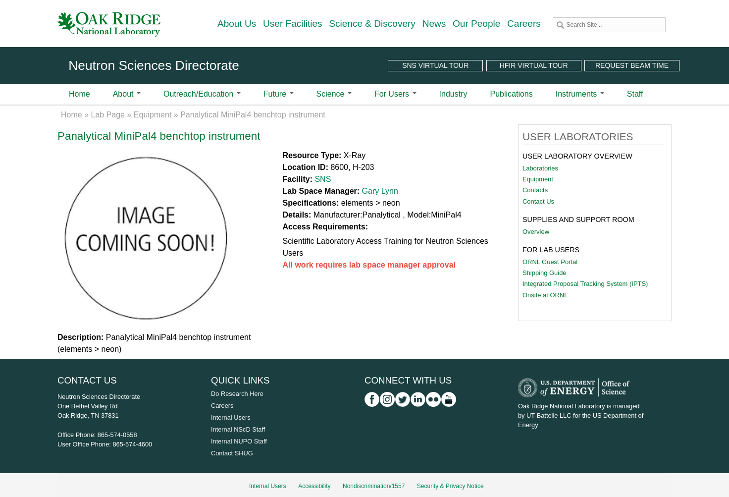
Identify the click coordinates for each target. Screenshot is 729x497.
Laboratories (540, 168)
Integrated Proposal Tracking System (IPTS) (585, 283)
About (127, 94)
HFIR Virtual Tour (534, 65)
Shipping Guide (544, 272)
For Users (395, 94)
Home (79, 94)
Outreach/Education (202, 94)
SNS (322, 179)
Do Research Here (237, 393)
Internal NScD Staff (238, 429)
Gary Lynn (380, 191)
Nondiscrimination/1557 (374, 486)
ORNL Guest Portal (549, 262)
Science (334, 94)
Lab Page (108, 114)
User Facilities (292, 23)
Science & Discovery (372, 23)
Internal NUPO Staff (239, 441)
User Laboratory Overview (577, 156)
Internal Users (231, 417)
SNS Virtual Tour (435, 65)
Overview (535, 231)
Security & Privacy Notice (450, 486)
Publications (511, 94)
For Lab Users (550, 250)
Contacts (535, 190)
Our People (476, 23)
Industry (453, 94)
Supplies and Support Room (578, 219)
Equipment (153, 114)
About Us (236, 23)
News (434, 23)
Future (278, 94)
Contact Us (538, 201)
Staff (635, 94)
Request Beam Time (632, 65)
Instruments (580, 94)
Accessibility (314, 486)
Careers (524, 23)
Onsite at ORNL (545, 295)
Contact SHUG (232, 453)
